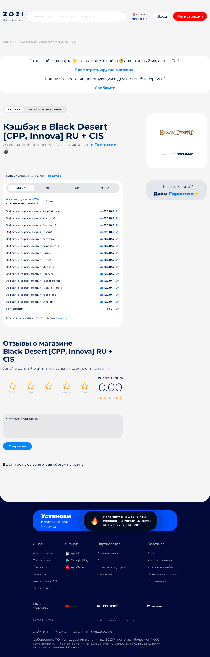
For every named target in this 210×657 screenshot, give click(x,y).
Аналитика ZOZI (45, 581)
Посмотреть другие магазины (105, 70)
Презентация (107, 553)
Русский (139, 18)
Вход (162, 16)
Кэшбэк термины (160, 560)
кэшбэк (14, 109)
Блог (151, 553)
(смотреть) (62, 318)
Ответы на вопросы (162, 574)
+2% (117, 211)
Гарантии (181, 193)
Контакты (40, 567)
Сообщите (105, 88)
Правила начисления (45, 109)
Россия (139, 14)
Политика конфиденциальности (118, 620)
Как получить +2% (22, 201)
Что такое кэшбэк (160, 567)
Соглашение (157, 581)
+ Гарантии (103, 144)
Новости (39, 574)
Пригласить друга (111, 567)
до (102, 211)
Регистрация (190, 16)
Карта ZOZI (41, 588)
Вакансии (104, 574)
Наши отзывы (43, 553)
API (99, 560)
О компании (42, 560)
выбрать (54, 175)
